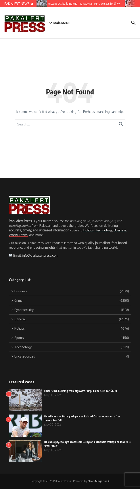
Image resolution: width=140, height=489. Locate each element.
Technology (103, 230)
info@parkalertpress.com (40, 255)
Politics (88, 230)
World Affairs (18, 235)
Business (120, 230)
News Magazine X (98, 481)
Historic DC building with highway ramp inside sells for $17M (80, 391)
